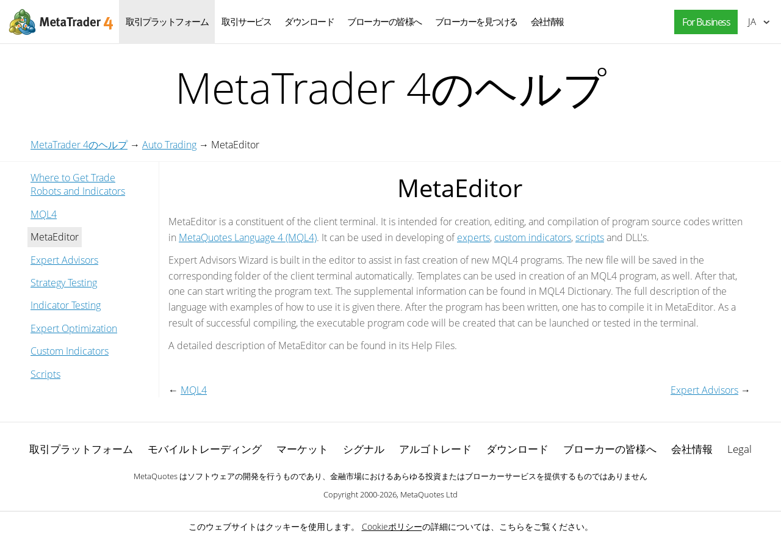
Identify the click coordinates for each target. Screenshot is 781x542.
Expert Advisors (64, 260)
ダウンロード (309, 21)
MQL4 (44, 214)
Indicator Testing (66, 305)
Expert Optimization (74, 328)
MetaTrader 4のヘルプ (79, 144)
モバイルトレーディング (205, 449)
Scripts (45, 374)
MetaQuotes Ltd (429, 494)
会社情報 (547, 21)
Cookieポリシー (392, 526)
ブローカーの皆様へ (384, 21)
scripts (589, 237)
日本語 (752, 21)
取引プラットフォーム (167, 21)
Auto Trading (169, 144)
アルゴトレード (435, 449)
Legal (739, 449)
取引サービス (246, 21)
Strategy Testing (64, 282)
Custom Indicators (70, 351)
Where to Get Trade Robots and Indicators (78, 184)
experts (473, 237)
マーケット (302, 449)
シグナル (363, 449)
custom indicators (532, 237)
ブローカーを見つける (476, 21)
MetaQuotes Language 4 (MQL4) (248, 237)
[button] (702, 22)
